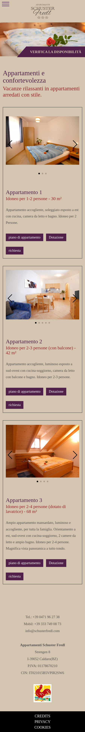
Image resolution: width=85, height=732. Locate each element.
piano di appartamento (24, 237)
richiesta (15, 250)
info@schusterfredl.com (42, 631)
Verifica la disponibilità (55, 52)
